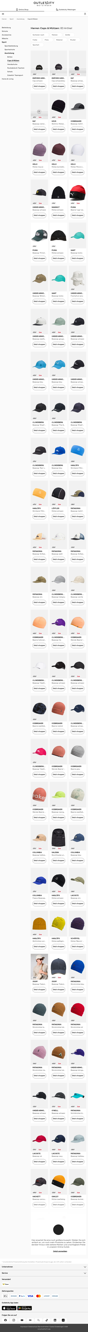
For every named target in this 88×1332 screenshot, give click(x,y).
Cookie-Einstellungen (56, 1327)
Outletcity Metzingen (44, 4)
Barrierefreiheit (43, 1327)
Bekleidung (6, 28)
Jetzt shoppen (39, 86)
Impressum (24, 1327)
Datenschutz (33, 1327)
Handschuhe (12, 64)
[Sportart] (37, 45)
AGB (66, 1327)
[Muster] (74, 40)
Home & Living (7, 79)
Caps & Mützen (33, 19)
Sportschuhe (10, 49)
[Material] (60, 40)
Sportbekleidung (11, 46)
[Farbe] (36, 40)
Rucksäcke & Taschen (15, 68)
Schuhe (5, 31)
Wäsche (5, 38)
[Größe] (69, 35)
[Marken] (56, 35)
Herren (5, 19)
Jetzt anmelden (58, 1251)
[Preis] (48, 40)
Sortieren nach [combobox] (40, 35)
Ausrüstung (22, 19)
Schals (9, 72)
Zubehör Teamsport (15, 75)
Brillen (9, 57)
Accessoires (6, 35)
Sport (13, 19)
